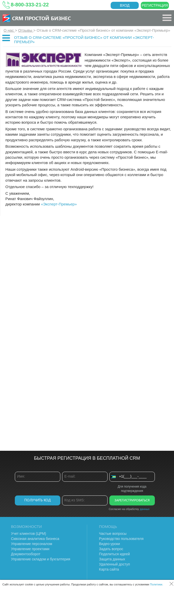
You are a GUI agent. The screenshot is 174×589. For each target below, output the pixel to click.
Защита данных (112, 559)
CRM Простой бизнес (41, 18)
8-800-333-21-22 (30, 4)
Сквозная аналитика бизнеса (35, 539)
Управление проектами (30, 549)
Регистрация (155, 5)
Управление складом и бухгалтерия (40, 559)
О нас (9, 30)
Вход (125, 5)
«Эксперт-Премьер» (59, 204)
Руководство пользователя (121, 539)
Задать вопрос (111, 549)
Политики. (156, 584)
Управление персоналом (31, 544)
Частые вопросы (113, 534)
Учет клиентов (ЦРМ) (28, 534)
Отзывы (25, 30)
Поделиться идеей (114, 554)
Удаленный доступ (114, 564)
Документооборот (25, 554)
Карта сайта (109, 569)
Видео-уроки (109, 544)
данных (144, 509)
